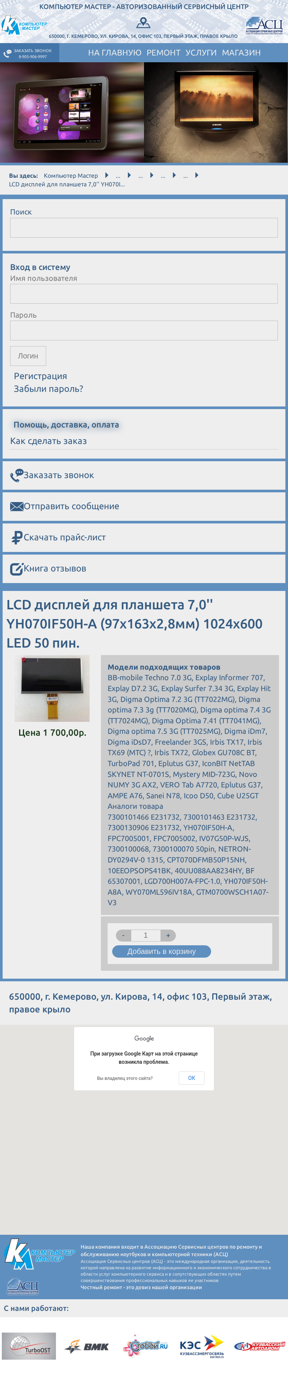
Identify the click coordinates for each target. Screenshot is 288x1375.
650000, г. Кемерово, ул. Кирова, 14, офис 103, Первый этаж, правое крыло (143, 27)
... (118, 175)
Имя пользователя (43, 278)
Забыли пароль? (48, 389)
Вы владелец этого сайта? (125, 1078)
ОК (191, 1078)
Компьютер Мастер (71, 175)
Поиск (21, 211)
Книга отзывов (48, 569)
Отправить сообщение (64, 506)
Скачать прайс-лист (58, 537)
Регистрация (40, 376)
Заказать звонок (52, 475)
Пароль (23, 314)
